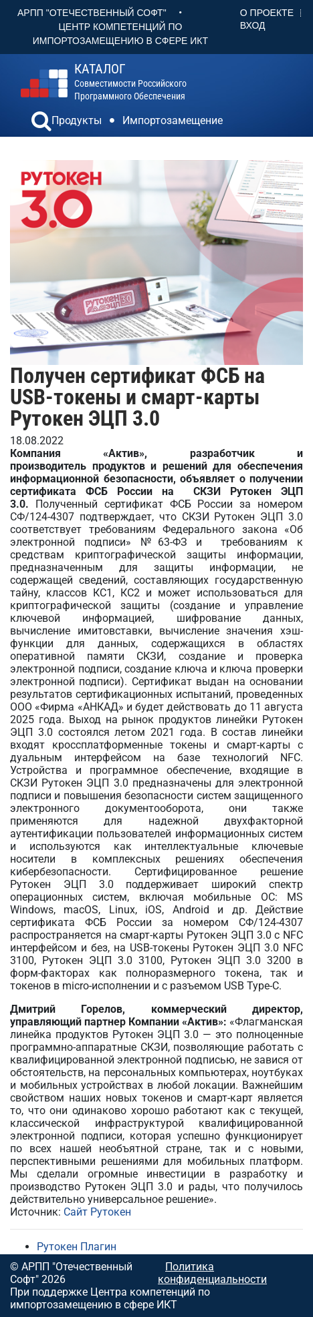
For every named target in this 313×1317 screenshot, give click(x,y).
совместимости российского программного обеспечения (130, 81)
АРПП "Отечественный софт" (92, 12)
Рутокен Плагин (76, 1246)
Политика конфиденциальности (212, 1273)
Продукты (76, 120)
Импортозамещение (172, 120)
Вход (253, 25)
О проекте (267, 12)
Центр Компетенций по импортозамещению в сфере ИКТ (120, 33)
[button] (41, 123)
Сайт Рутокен (97, 1212)
